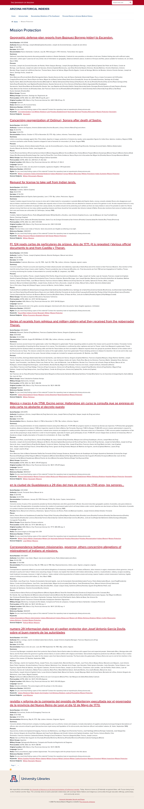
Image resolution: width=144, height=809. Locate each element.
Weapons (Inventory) (94, 759)
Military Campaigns (24, 174)
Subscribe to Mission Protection (10, 769)
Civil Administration (24, 112)
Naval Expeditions (64, 395)
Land (48, 112)
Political (25, 623)
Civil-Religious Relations (57, 693)
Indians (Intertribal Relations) (40, 174)
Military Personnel (24, 236)
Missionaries (111, 618)
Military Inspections (108, 759)
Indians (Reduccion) (52, 477)
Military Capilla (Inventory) (78, 759)
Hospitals (109, 477)
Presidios (32, 759)
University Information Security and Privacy (72, 799)
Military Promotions (88, 174)
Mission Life (73, 618)
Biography (41, 313)
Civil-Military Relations (38, 112)
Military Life (46, 538)
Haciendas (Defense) (74, 112)
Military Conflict (101, 618)
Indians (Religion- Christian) (19, 620)
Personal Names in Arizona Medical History (77, 16)
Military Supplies (23, 759)
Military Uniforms (64, 759)
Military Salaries (41, 759)
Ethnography (32, 176)
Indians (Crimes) (32, 313)
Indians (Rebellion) (56, 174)
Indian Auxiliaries (101, 174)
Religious (31, 397)
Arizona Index (23, 16)
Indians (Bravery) (102, 538)
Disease (51, 236)
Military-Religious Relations (96, 477)
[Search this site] (120, 2)
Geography (112, 112)
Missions (40, 176)
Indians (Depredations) (25, 395)
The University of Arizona (87, 802)
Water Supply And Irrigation (39, 693)
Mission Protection (102, 112)
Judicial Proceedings (73, 693)
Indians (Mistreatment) (48, 618)
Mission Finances (39, 477)
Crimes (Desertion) (51, 395)
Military (25, 176)
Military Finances (52, 759)
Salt (47, 236)
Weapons (41, 395)
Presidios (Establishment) (58, 112)
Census (65, 174)
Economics (32, 315)
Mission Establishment (37, 236)
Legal (25, 541)
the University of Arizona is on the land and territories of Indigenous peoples (54, 789)
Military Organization (35, 538)
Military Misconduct (75, 174)
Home (13, 16)
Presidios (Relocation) (89, 112)
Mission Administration (25, 477)
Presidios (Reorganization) (88, 538)
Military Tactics (23, 538)
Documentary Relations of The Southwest (45, 16)
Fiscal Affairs (22, 313)
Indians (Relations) (24, 693)
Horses (35, 395)
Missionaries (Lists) (65, 477)
